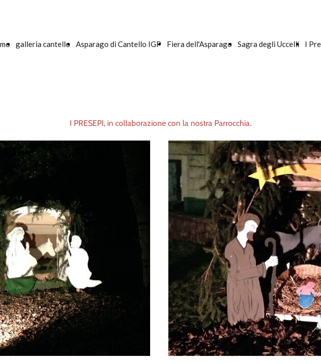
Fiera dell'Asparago (199, 44)
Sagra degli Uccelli (268, 44)
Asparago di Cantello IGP (118, 44)
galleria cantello (43, 44)
